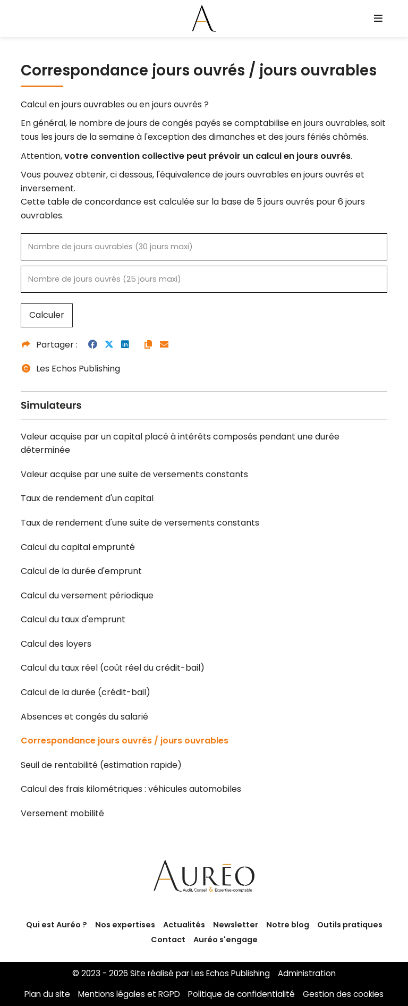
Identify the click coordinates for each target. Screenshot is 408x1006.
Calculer (46, 315)
